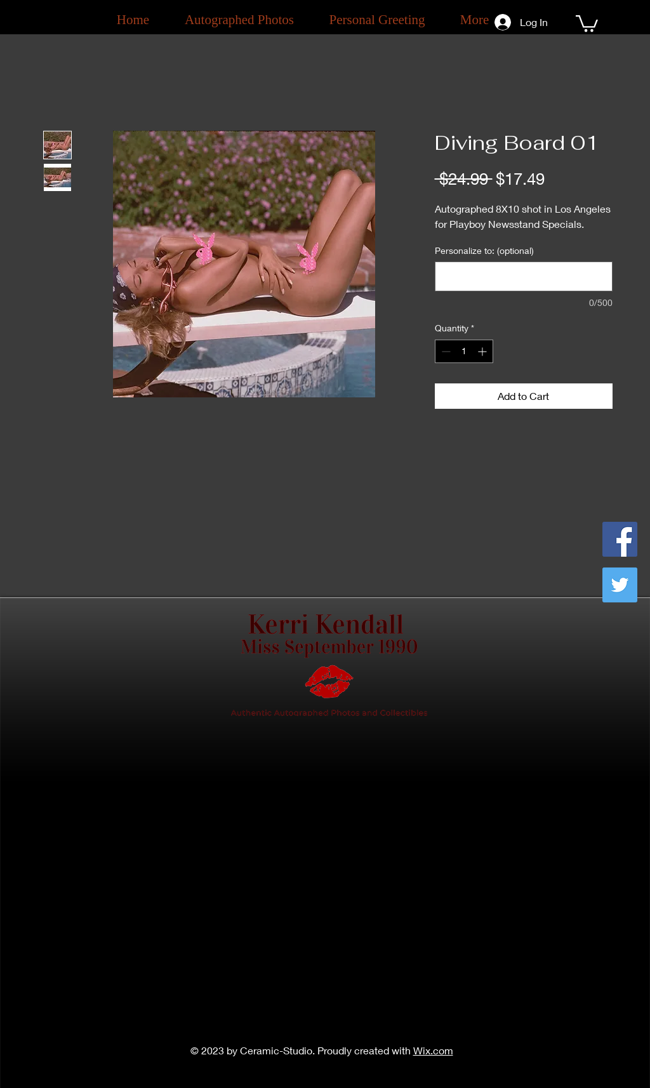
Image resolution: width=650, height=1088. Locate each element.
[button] (587, 22)
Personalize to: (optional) (484, 250)
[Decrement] (445, 351)
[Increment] (483, 351)
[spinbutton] (464, 351)
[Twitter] (619, 584)
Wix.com (433, 1050)
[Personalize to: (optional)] (523, 276)
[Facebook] (619, 539)
